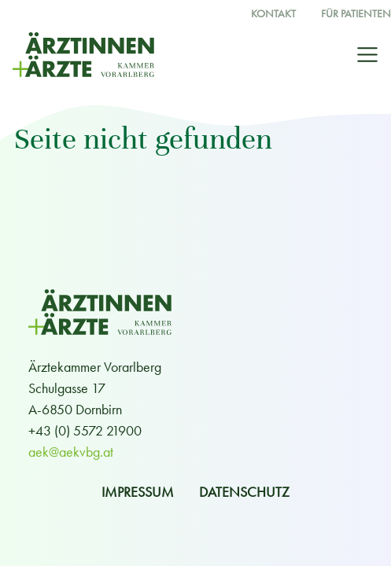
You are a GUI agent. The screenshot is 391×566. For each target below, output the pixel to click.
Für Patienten (356, 13)
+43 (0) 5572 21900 (85, 430)
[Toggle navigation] (367, 55)
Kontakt (273, 13)
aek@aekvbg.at (70, 452)
